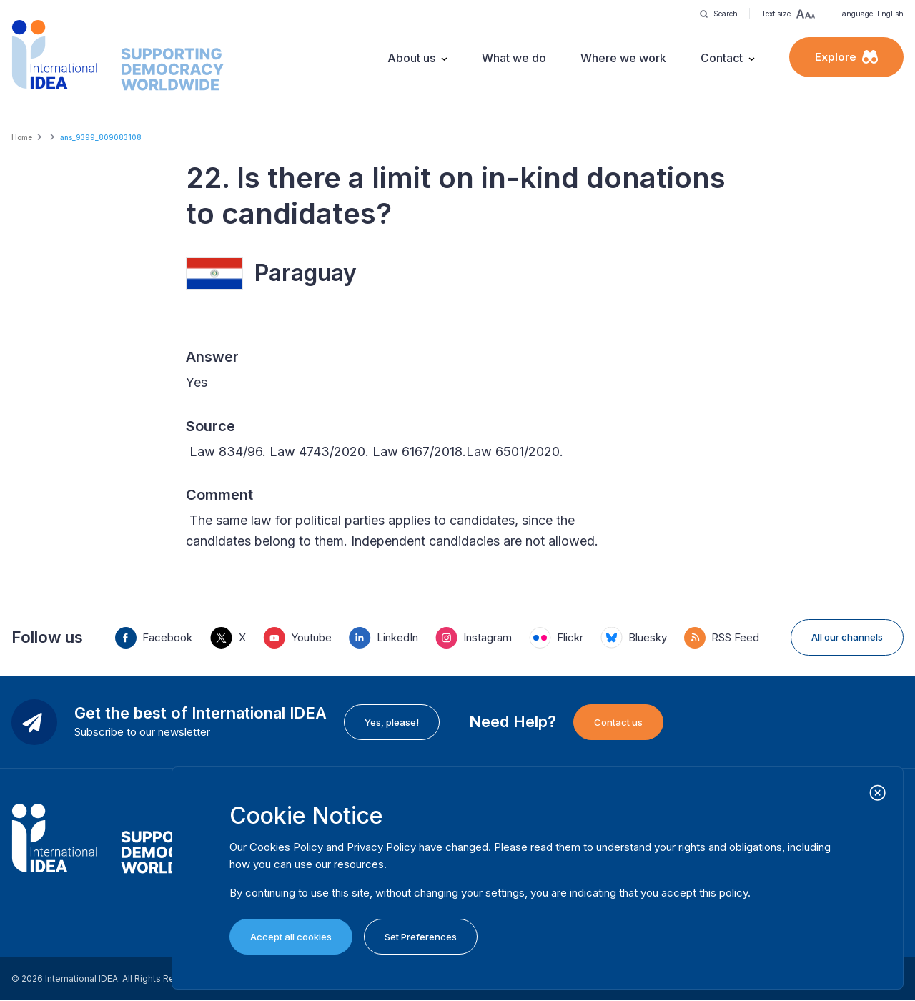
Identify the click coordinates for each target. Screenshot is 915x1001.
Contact (722, 58)
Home (21, 137)
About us (411, 58)
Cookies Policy (286, 847)
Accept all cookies (291, 936)
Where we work (623, 58)
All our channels (847, 637)
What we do (514, 58)
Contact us (618, 722)
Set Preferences (421, 936)
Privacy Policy (381, 847)
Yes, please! (392, 722)
